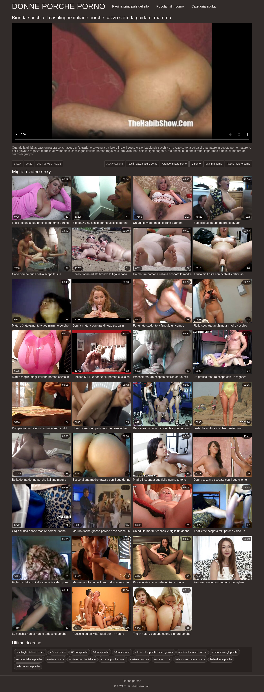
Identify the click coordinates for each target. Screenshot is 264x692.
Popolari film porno (170, 6)
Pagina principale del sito (130, 6)
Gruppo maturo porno (174, 163)
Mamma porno (214, 163)
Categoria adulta (203, 6)
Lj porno (196, 163)
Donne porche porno (58, 6)
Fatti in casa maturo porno (142, 163)
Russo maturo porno (238, 163)
